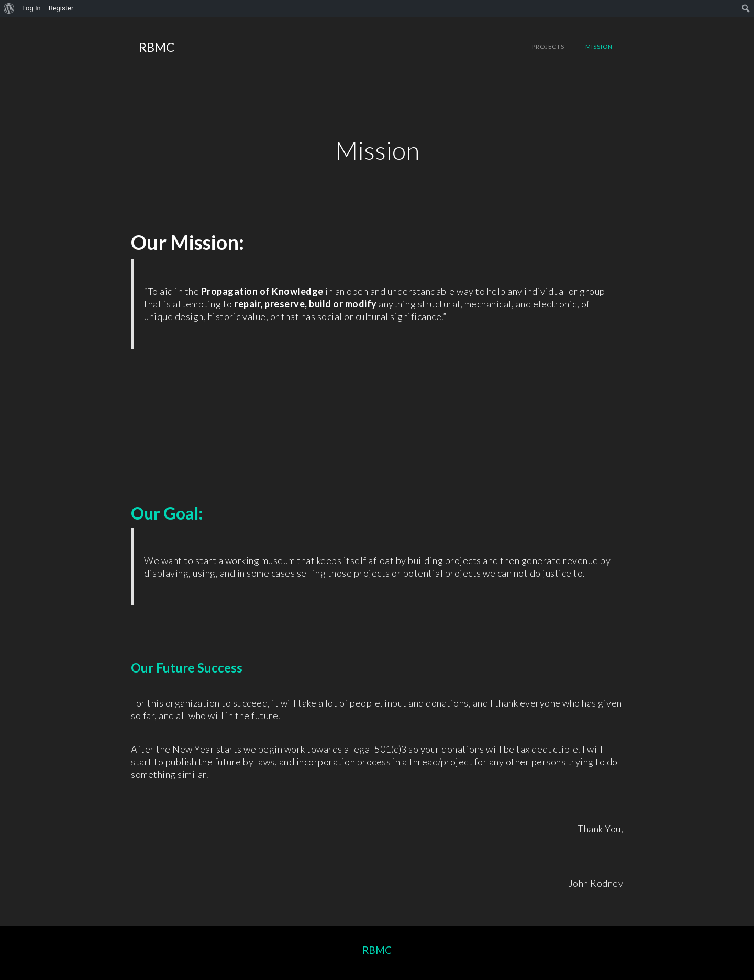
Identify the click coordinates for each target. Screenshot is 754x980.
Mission (599, 46)
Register (61, 8)
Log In (31, 8)
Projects (548, 46)
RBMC (377, 950)
